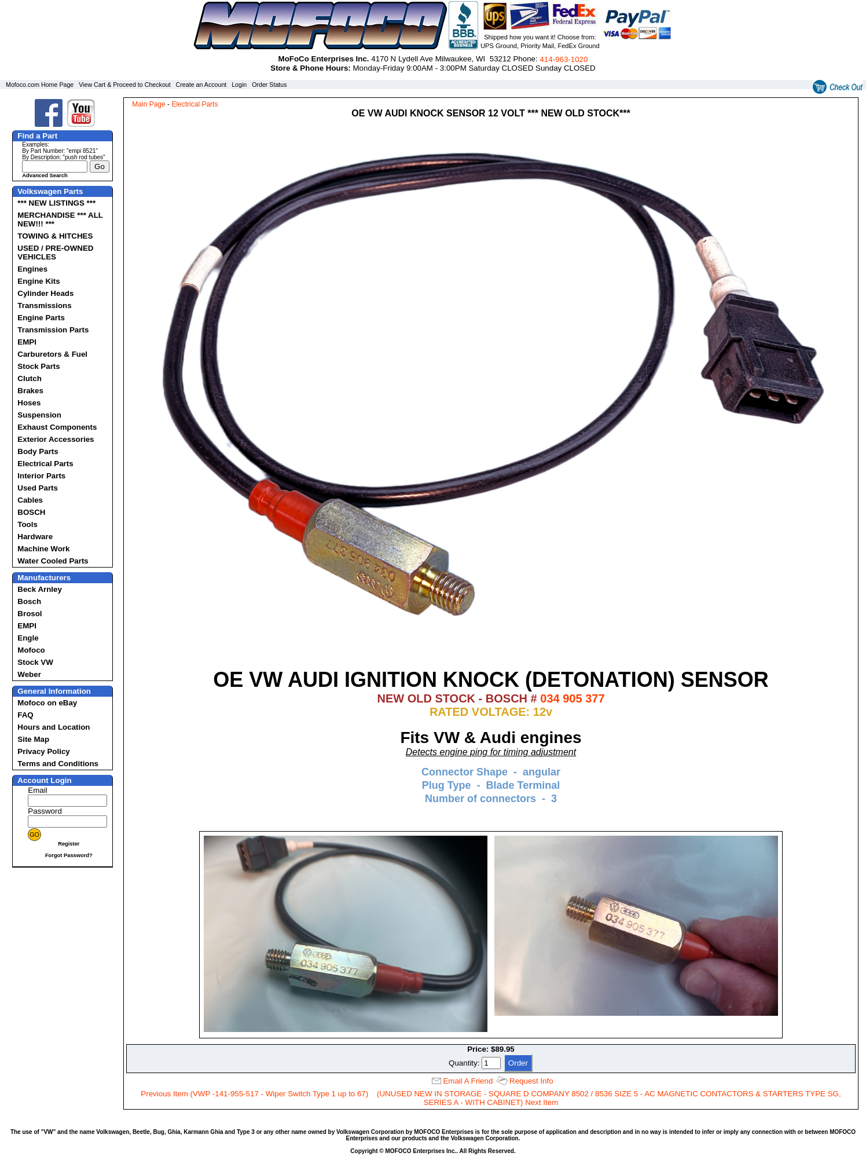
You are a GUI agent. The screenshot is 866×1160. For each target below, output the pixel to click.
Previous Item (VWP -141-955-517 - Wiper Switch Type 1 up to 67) (254, 1093)
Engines (32, 269)
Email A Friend (468, 1081)
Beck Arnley (39, 589)
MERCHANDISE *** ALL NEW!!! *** (59, 219)
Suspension (39, 415)
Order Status (269, 84)
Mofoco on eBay (47, 702)
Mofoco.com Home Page (40, 84)
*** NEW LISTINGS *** (56, 203)
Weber (29, 674)
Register (68, 844)
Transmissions (44, 305)
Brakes (30, 390)
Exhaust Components (57, 427)
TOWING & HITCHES (55, 236)
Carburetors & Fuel (52, 354)
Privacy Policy (43, 751)
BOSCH (31, 512)
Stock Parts (38, 366)
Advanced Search (44, 175)
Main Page (148, 104)
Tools (27, 524)
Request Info (531, 1081)
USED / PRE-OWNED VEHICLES (55, 252)
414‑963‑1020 (564, 59)
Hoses (29, 402)
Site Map (33, 739)
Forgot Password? (69, 855)
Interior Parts (41, 475)
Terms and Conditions (57, 763)
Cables (30, 500)
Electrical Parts (45, 463)
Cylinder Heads (45, 293)
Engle (27, 638)
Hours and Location (53, 727)
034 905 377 (572, 698)
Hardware (35, 536)
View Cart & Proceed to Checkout (125, 84)
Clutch (29, 378)
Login (239, 84)
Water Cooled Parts (52, 561)
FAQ (25, 715)
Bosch (29, 601)
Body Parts (37, 451)
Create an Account (201, 84)
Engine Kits (38, 281)
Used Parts (37, 488)
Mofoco (31, 650)
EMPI (26, 342)
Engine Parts (40, 317)
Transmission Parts (53, 329)
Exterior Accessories (55, 439)
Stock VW (35, 662)
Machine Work (43, 548)
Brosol (29, 613)
